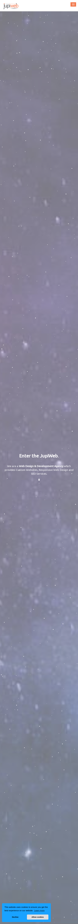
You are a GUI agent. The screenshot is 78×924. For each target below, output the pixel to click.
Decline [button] (15, 917)
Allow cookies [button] (38, 917)
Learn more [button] (39, 910)
